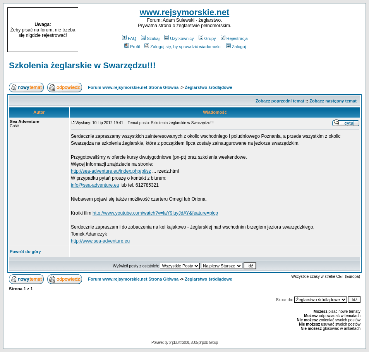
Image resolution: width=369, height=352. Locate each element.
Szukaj (150, 38)
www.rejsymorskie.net (185, 12)
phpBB (173, 342)
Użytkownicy (179, 38)
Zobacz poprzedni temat (280, 101)
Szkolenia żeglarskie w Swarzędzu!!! (82, 65)
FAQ (129, 38)
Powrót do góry (25, 251)
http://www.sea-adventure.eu (100, 241)
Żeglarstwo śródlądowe (208, 87)
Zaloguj (236, 46)
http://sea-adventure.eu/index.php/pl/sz (111, 171)
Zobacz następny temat (333, 101)
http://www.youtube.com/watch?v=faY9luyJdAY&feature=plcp (155, 213)
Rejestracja (234, 38)
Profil (132, 46)
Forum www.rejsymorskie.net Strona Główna (133, 87)
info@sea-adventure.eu (95, 185)
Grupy (207, 38)
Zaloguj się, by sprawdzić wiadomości (182, 46)
